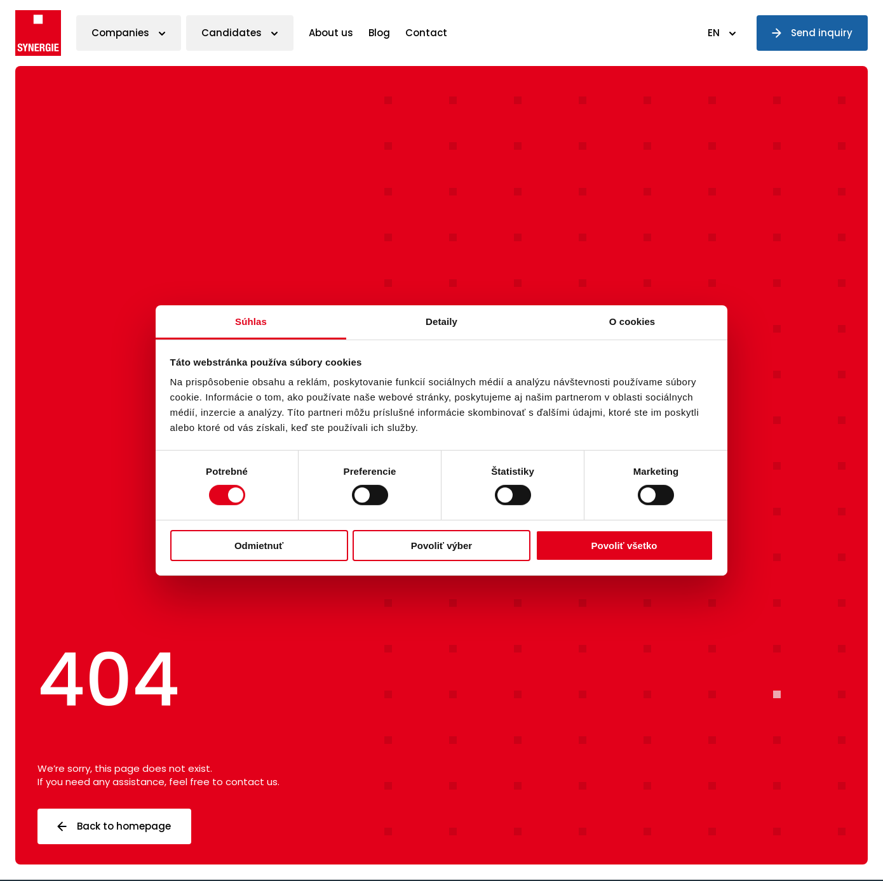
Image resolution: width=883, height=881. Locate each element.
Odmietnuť (258, 545)
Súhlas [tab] (251, 321)
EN (714, 32)
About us (331, 32)
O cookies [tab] (632, 321)
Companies (120, 32)
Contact (426, 32)
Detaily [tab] (441, 321)
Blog (379, 32)
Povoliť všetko (624, 545)
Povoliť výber (441, 545)
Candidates (231, 32)
